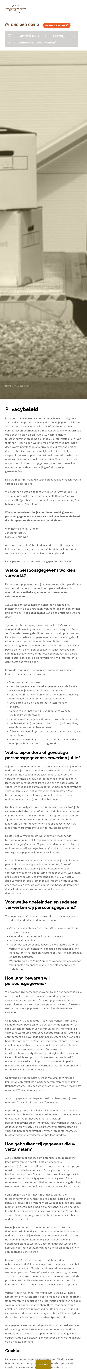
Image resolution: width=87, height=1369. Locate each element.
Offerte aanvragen (56, 25)
